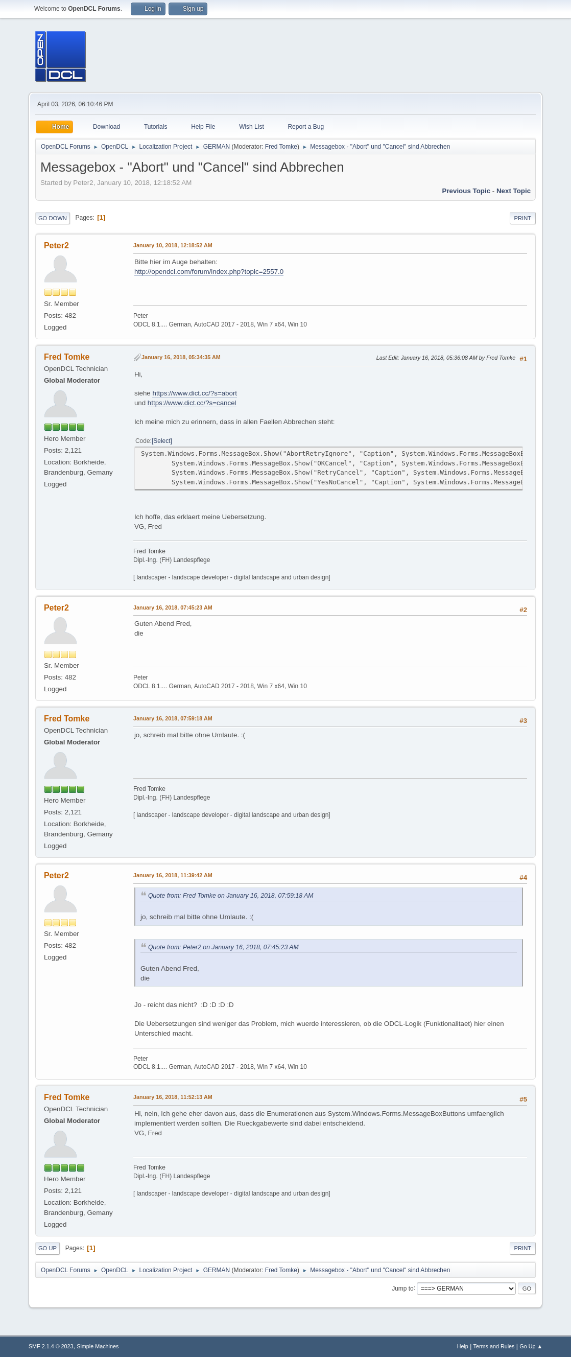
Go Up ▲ (530, 1346)
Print (523, 218)
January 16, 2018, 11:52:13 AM (172, 1097)
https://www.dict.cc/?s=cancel (192, 403)
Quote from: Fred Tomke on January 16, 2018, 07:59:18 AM (231, 895)
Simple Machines (97, 1346)
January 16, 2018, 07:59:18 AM (172, 718)
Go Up (47, 1248)
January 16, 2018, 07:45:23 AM (172, 607)
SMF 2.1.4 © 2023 (51, 1346)
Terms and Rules (494, 1346)
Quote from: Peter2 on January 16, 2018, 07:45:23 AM (223, 947)
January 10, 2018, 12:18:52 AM (172, 245)
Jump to (403, 1288)
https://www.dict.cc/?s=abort (194, 393)
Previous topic (466, 191)
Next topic (513, 191)
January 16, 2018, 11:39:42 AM (172, 875)
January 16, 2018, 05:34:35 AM (181, 357)
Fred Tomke (281, 146)
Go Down (52, 218)
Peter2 (56, 245)
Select (161, 440)
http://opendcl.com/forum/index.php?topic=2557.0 (208, 271)
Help (462, 1346)
